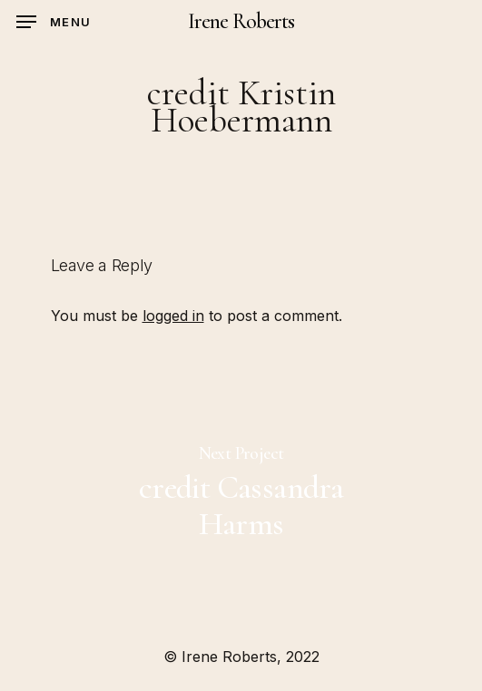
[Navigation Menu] (53, 22)
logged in (173, 316)
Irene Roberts (241, 22)
